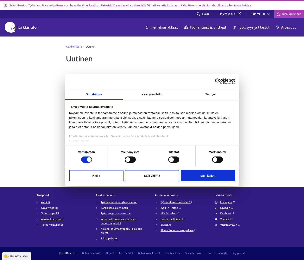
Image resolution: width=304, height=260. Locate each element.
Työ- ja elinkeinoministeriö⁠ (177, 202)
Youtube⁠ (226, 219)
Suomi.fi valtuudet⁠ (173, 219)
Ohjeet (110, 253)
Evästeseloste (173, 253)
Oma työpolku (49, 208)
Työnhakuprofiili (50, 213)
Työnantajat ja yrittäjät (205, 27)
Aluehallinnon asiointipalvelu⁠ (179, 230)
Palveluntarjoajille (218, 253)
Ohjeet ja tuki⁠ (230, 14)
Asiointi (45, 202)
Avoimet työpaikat (51, 219)
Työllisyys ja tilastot (250, 27)
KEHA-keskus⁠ (170, 213)
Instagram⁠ (227, 202)
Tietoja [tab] (210, 94)
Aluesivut (286, 27)
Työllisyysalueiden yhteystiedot (119, 202)
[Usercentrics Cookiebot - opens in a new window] (218, 81)
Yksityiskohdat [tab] (152, 94)
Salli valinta (152, 175)
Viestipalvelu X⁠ (230, 224)
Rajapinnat (238, 253)
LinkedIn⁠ (226, 208)
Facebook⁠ (227, 213)
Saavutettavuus (194, 253)
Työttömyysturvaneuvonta (116, 213)
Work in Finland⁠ (171, 208)
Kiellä (96, 175)
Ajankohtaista (74, 46)
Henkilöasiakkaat (161, 27)
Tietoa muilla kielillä (52, 224)
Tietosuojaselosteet (149, 253)
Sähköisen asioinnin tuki (114, 208)
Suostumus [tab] (94, 94)
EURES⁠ (166, 224)
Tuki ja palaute (109, 238)
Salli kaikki (207, 175)
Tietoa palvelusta (91, 253)
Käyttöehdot (125, 253)
